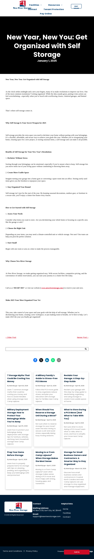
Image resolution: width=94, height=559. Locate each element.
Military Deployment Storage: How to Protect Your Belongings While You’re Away (18, 415)
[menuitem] (36, 5)
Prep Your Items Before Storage (15, 454)
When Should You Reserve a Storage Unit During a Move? (46, 412)
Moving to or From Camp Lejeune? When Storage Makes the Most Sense (47, 457)
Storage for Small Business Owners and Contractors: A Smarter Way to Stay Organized (75, 458)
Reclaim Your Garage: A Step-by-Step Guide (74, 378)
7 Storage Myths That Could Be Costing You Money (18, 378)
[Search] (47, 349)
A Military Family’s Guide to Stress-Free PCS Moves (47, 378)
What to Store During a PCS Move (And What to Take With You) (75, 414)
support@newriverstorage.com (47, 516)
